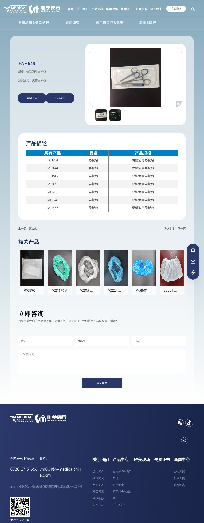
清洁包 (32, 228)
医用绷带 (72, 22)
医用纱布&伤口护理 (33, 22)
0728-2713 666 (24, 469)
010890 (29, 290)
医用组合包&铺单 (109, 22)
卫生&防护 (147, 22)
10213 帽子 (60, 290)
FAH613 (169, 228)
